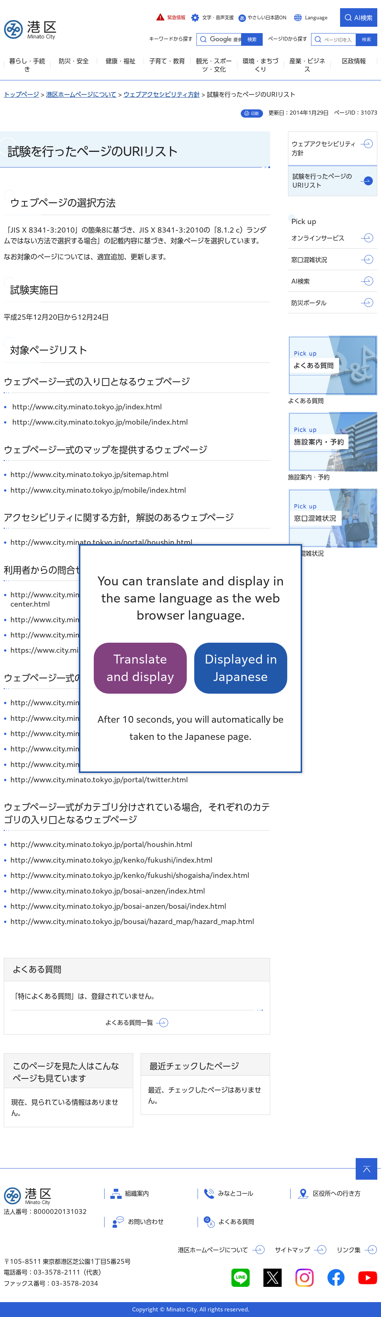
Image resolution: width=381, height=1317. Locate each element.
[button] (170, 17)
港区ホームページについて (81, 95)
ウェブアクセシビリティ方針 (162, 95)
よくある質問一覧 (129, 1023)
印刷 (255, 113)
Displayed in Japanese (241, 667)
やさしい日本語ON (267, 17)
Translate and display (140, 667)
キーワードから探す (203, 39)
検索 (366, 39)
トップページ (21, 95)
